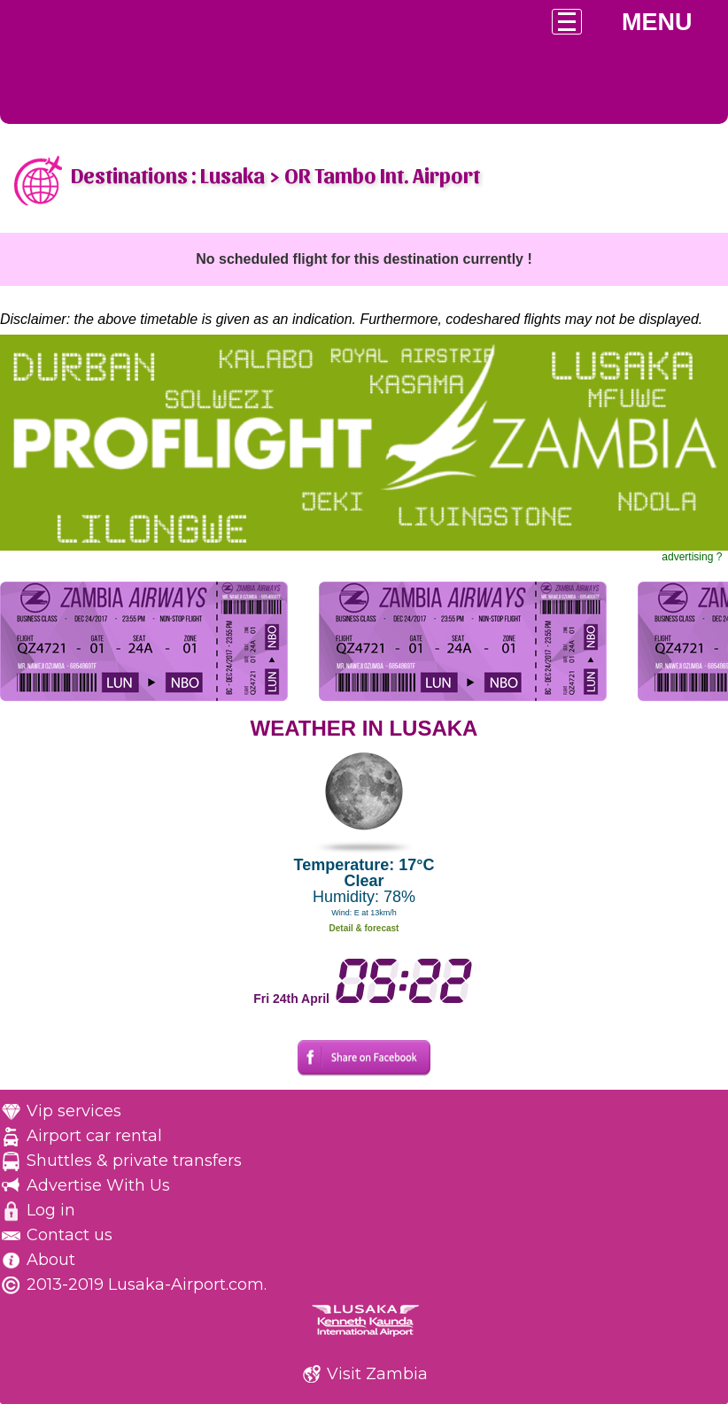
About (51, 1259)
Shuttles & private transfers (134, 1160)
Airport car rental (94, 1136)
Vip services (74, 1111)
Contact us (69, 1235)
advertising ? (692, 557)
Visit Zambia (377, 1374)
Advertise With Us (98, 1185)
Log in (51, 1210)
